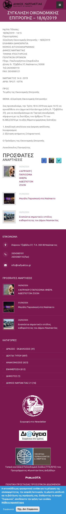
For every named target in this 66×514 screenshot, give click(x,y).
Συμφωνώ (8, 510)
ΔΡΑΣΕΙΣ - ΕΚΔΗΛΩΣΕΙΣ (18, 349)
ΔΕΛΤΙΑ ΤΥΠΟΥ (14, 355)
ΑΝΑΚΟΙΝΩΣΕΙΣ (14, 362)
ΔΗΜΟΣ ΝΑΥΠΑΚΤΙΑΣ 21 (19, 383)
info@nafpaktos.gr (21, 265)
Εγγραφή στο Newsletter (33, 421)
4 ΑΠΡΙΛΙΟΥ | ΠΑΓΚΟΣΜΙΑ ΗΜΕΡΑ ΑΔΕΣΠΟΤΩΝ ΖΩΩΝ (26, 178)
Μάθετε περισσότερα (13, 503)
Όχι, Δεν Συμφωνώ (27, 510)
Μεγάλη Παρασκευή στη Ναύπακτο (37, 198)
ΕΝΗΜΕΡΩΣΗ (13, 369)
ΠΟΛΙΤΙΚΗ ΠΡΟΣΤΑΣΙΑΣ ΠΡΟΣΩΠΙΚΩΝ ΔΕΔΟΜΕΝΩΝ (33, 484)
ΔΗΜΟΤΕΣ (11, 376)
